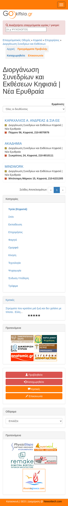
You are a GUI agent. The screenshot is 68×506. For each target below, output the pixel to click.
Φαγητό (12, 239)
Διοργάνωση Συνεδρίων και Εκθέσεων (24, 43)
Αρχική (11, 48)
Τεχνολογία (14, 262)
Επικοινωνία (34, 396)
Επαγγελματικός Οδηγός (16, 40)
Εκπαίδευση (15, 224)
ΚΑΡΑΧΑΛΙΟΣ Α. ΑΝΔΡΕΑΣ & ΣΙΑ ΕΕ (32, 120)
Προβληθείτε (34, 374)
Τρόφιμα (13, 285)
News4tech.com (53, 501)
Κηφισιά (37, 40)
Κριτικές (10, 299)
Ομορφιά (13, 247)
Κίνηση (12, 255)
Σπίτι (11, 216)
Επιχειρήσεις (52, 40)
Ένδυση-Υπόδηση (18, 278)
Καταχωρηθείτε (34, 382)
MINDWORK (14, 166)
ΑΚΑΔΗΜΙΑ (13, 143)
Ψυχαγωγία (14, 270)
